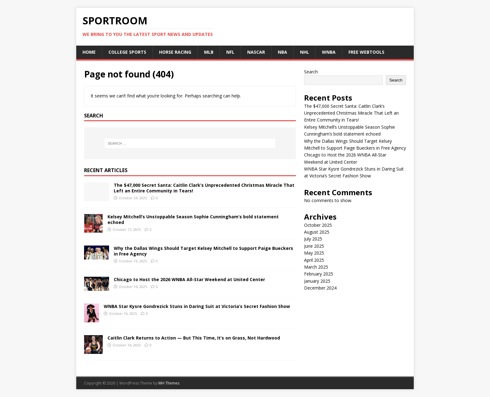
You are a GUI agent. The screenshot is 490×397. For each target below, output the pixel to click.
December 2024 (320, 288)
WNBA (329, 52)
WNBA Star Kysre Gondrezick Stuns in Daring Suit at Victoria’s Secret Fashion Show (197, 306)
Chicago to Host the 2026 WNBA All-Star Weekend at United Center (189, 279)
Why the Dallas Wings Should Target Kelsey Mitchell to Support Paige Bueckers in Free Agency (203, 251)
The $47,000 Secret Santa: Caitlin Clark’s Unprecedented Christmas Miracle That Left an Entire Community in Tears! (204, 188)
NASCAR (256, 52)
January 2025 (317, 281)
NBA (282, 52)
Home (89, 52)
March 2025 (316, 267)
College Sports (127, 52)
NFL (230, 52)
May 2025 (314, 253)
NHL (304, 52)
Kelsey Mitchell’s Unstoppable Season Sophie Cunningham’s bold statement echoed (193, 219)
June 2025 (314, 246)
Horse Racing (175, 52)
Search (311, 72)
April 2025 (314, 260)
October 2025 (318, 225)
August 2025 (316, 232)
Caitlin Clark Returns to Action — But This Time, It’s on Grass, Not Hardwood (194, 338)
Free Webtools (366, 52)
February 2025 (318, 274)
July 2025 (313, 239)
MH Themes (168, 383)
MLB (208, 52)
